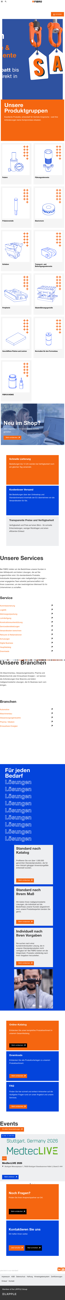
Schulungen (5, 639)
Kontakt (11, 1281)
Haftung (30, 1277)
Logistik (3, 610)
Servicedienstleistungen (10, 627)
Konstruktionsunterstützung (11, 622)
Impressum (6, 1277)
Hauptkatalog (5, 647)
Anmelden (57, 14)
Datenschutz (20, 1277)
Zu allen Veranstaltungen (11, 1129)
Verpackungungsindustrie (10, 718)
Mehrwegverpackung (8, 614)
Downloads (4, 651)
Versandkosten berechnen (10, 631)
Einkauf (4, 1281)
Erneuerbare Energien (9, 726)
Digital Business (6, 643)
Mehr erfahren (9, 1177)
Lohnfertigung (5, 618)
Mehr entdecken (12, 438)
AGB (13, 1277)
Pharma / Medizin (7, 722)
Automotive (4, 710)
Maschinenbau (6, 714)
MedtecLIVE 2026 (12, 1163)
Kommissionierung (7, 606)
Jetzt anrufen (15, 1248)
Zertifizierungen (56, 1277)
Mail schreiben (32, 1248)
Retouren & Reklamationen (11, 635)
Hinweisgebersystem (41, 1277)
